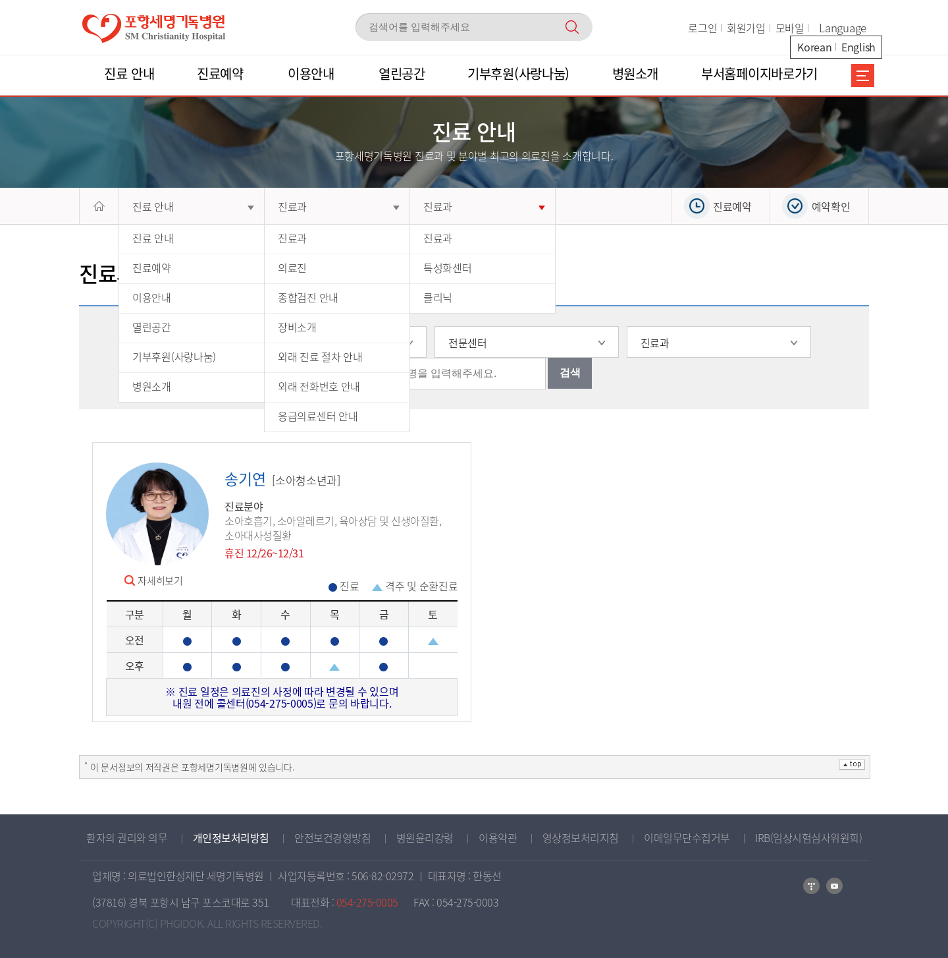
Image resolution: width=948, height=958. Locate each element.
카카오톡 (834, 886)
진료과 (339, 206)
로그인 (702, 28)
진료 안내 (193, 206)
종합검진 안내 (308, 297)
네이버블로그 (811, 886)
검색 (570, 372)
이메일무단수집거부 (687, 837)
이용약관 (498, 837)
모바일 (790, 28)
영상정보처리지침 (580, 837)
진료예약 (151, 267)
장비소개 (297, 327)
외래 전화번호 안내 (319, 386)
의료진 (292, 267)
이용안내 (151, 297)
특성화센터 (447, 267)
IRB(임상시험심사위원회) (808, 837)
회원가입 (746, 28)
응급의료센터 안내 (317, 416)
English (858, 47)
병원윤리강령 (425, 837)
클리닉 (437, 297)
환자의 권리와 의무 (126, 837)
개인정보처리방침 (231, 837)
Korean (814, 47)
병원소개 (151, 386)
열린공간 (151, 327)
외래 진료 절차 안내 (320, 356)
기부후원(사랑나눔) (174, 356)
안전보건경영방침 (332, 837)
